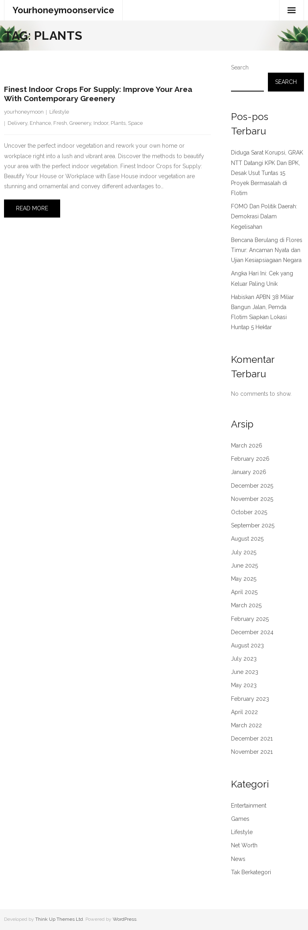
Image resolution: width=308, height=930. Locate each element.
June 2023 (244, 672)
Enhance (40, 123)
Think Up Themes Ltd (59, 919)
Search (240, 67)
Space (135, 123)
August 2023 (247, 645)
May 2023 (244, 685)
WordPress (124, 919)
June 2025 (244, 565)
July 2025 (243, 552)
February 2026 (250, 459)
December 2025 (252, 485)
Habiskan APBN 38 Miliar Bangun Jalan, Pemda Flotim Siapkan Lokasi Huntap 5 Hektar (262, 312)
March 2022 (246, 725)
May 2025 (243, 579)
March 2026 (246, 445)
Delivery (17, 123)
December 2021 (252, 738)
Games (240, 819)
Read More (32, 208)
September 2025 (252, 525)
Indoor (100, 123)
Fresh (60, 123)
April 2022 (244, 712)
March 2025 (246, 605)
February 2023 (250, 699)
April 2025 (244, 592)
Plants (118, 123)
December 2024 (252, 632)
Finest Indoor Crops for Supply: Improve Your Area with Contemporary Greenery (98, 94)
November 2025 (252, 499)
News (238, 859)
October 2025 (249, 512)
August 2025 (247, 538)
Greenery (80, 123)
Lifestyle (59, 112)
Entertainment (248, 805)
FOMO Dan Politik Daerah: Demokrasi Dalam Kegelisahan (264, 216)
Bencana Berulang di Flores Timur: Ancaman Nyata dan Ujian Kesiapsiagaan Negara (266, 250)
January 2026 (248, 472)
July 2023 (244, 658)
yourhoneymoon (24, 112)
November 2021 (252, 752)
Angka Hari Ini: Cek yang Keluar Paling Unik (262, 278)
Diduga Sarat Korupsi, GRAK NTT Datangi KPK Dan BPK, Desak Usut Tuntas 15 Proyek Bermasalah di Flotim (267, 172)
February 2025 (250, 619)
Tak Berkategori (251, 872)
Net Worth (244, 845)
